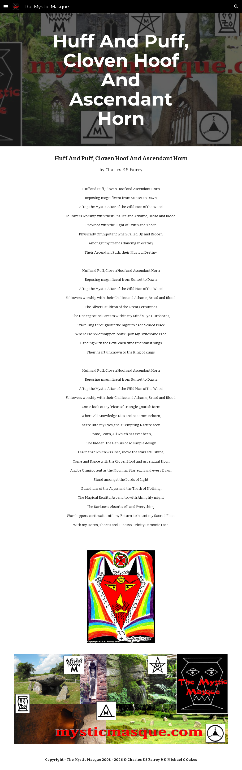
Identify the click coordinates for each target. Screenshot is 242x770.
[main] (121, 79)
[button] (5, 6)
